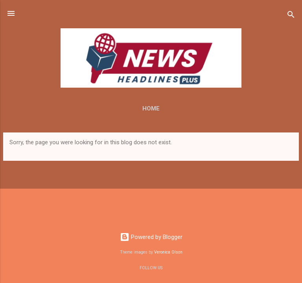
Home (151, 108)
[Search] (291, 16)
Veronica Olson (168, 252)
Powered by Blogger (151, 237)
